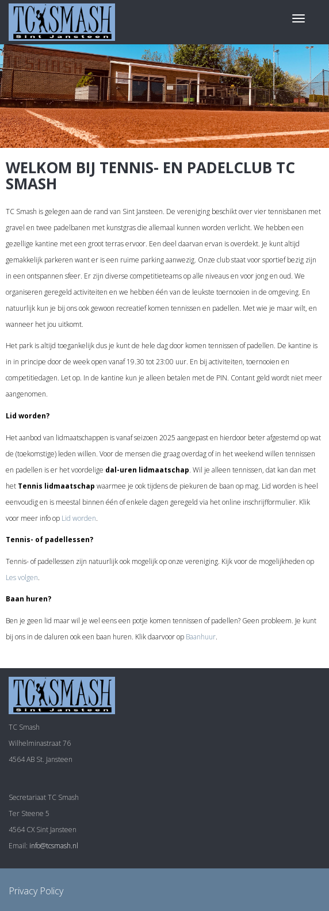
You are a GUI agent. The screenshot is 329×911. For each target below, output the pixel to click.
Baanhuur (201, 637)
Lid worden (79, 518)
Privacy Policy (36, 891)
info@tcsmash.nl (53, 846)
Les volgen (22, 577)
